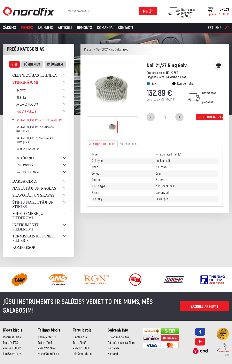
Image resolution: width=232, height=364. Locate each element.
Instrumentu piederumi (25, 227)
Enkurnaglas (25, 165)
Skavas (21, 91)
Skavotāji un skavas (33, 195)
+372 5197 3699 (46, 348)
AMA (227, 355)
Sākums (9, 27)
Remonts (84, 27)
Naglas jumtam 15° (27, 149)
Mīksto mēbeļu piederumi (27, 216)
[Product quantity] (165, 117)
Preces (27, 27)
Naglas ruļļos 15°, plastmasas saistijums (35, 129)
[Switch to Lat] (226, 28)
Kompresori (24, 247)
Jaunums (45, 27)
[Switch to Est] (210, 28)
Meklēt (148, 11)
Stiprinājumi (25, 82)
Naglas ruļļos (26, 111)
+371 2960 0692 (12, 348)
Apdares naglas (27, 105)
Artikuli (65, 27)
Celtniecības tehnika (34, 75)
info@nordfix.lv (12, 354)
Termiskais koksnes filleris (33, 238)
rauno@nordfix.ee (48, 354)
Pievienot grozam (211, 117)
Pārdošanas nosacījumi (121, 343)
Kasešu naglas (26, 158)
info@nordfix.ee (82, 354)
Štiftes (21, 98)
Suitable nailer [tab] (129, 144)
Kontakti (125, 27)
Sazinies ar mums (204, 306)
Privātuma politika (119, 337)
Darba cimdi (25, 181)
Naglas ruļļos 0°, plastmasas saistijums (34, 140)
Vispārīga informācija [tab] (102, 144)
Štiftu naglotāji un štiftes (33, 204)
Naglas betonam (27, 172)
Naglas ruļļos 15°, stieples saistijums (39, 120)
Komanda (105, 27)
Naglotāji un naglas (34, 188)
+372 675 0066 (81, 348)
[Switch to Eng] (218, 28)
